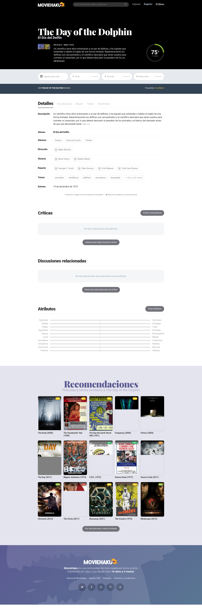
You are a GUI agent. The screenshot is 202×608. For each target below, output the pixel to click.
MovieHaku (101, 563)
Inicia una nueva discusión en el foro (101, 290)
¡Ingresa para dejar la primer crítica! (101, 243)
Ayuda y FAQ (94, 580)
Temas (90, 104)
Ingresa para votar (50, 76)
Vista (85, 76)
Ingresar (137, 4)
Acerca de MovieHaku (76, 580)
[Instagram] (101, 589)
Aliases (79, 104)
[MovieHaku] (52, 4)
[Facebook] (90, 589)
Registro (148, 4)
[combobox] (101, 4)
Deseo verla (149, 76)
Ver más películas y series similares (101, 530)
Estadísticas (104, 104)
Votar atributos (154, 310)
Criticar (152, 214)
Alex (87, 573)
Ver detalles (59, 61)
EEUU (66, 45)
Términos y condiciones (124, 580)
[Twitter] (79, 589)
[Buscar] (126, 4)
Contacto (107, 580)
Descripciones (64, 104)
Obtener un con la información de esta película (83, 196)
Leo (87, 124)
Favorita (117, 76)
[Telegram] (122, 589)
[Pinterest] (111, 589)
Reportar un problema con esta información (122, 196)
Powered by (154, 88)
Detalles (45, 103)
